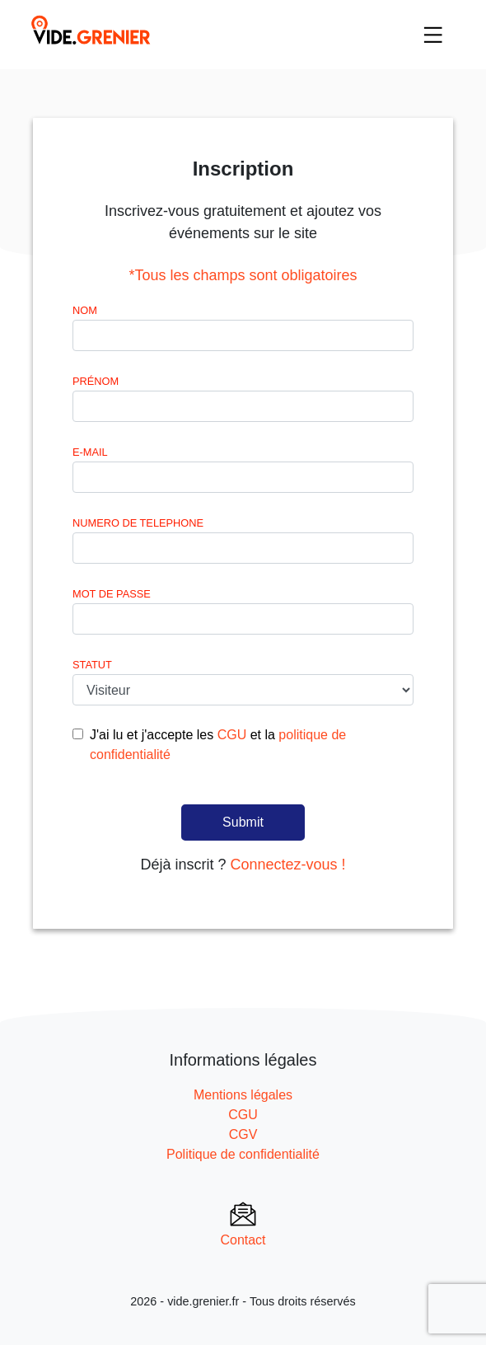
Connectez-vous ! (287, 864)
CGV (243, 1134)
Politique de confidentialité (243, 1154)
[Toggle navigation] (433, 34)
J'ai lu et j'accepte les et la (218, 745)
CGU (232, 735)
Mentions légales (243, 1095)
